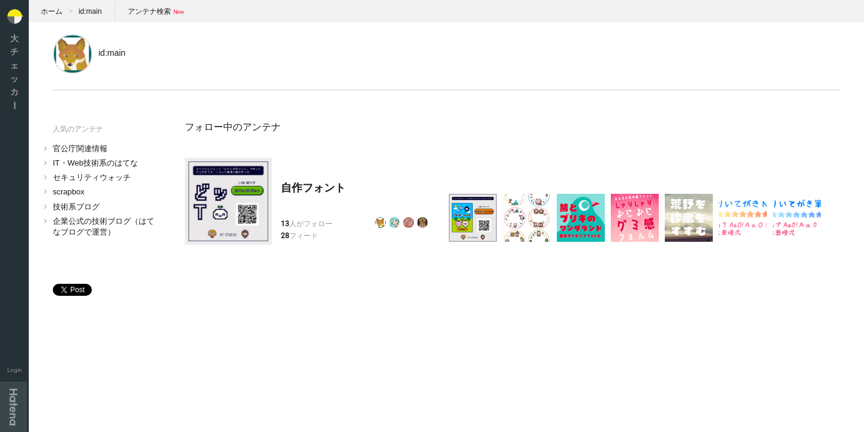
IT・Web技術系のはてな (95, 162)
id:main (90, 11)
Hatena (13, 407)
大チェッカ (14, 72)
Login (14, 370)
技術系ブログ (76, 206)
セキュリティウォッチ (92, 177)
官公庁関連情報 (80, 148)
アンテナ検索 (149, 11)
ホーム (51, 11)
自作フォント (313, 188)
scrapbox (69, 191)
